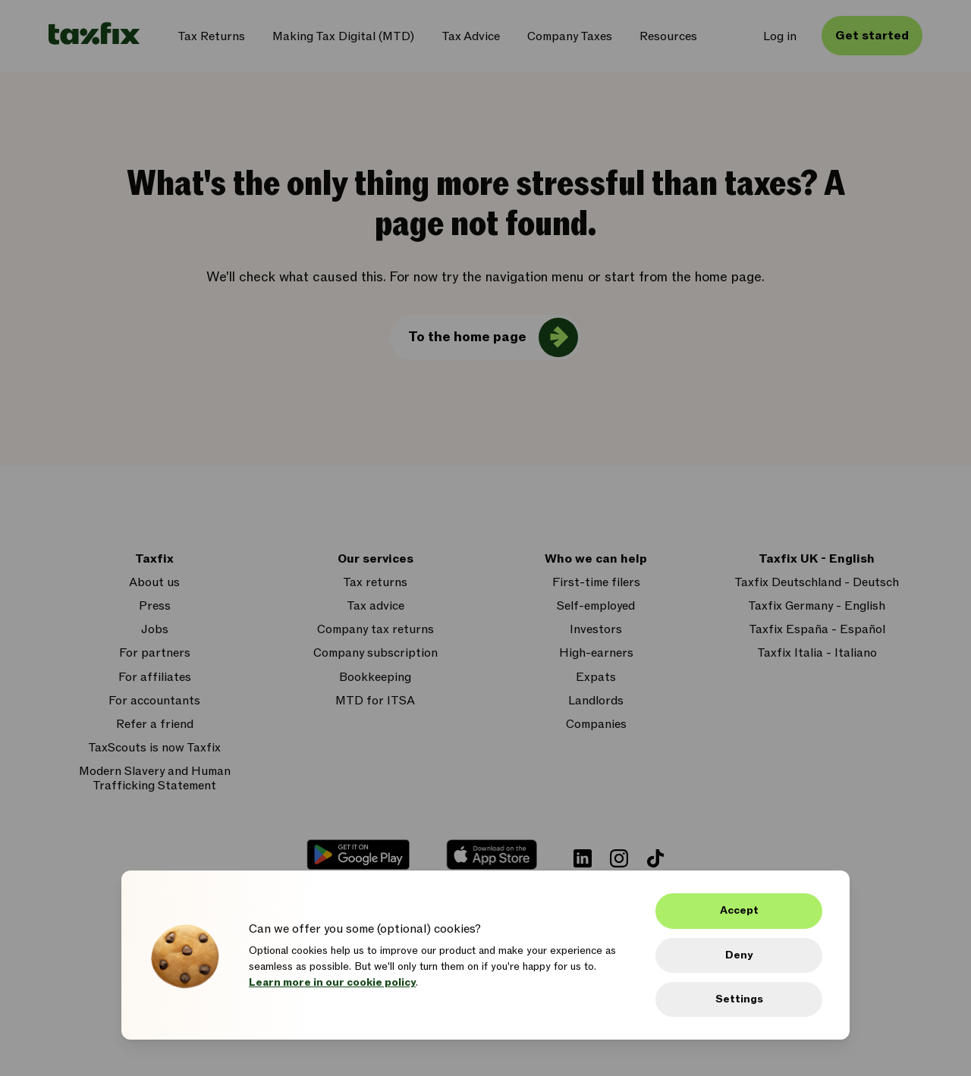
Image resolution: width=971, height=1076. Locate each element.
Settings (739, 999)
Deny (739, 955)
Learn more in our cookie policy (332, 982)
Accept (739, 910)
